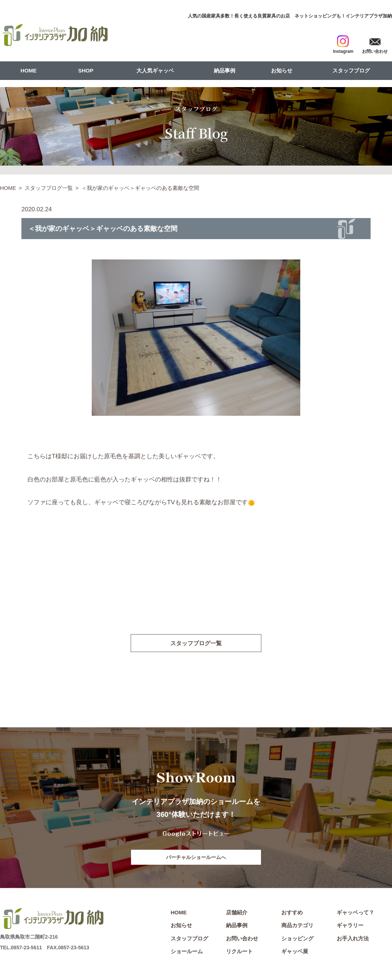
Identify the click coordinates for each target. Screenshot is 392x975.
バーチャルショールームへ (196, 857)
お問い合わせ (242, 939)
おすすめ (292, 913)
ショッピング (297, 939)
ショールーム (187, 952)
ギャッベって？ (355, 913)
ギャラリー (350, 926)
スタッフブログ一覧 (49, 188)
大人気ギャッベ (155, 70)
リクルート (239, 952)
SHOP (86, 70)
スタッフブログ (351, 70)
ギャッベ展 (294, 952)
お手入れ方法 (353, 939)
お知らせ (281, 70)
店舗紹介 (236, 913)
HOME (29, 70)
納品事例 (224, 70)
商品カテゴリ (297, 926)
